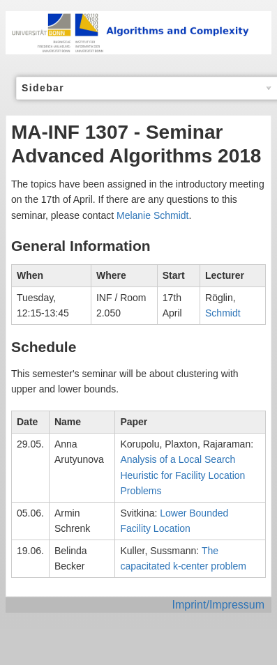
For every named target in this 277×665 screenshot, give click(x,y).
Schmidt (223, 313)
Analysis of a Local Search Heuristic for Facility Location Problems (182, 475)
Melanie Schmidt (153, 215)
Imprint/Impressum (218, 605)
